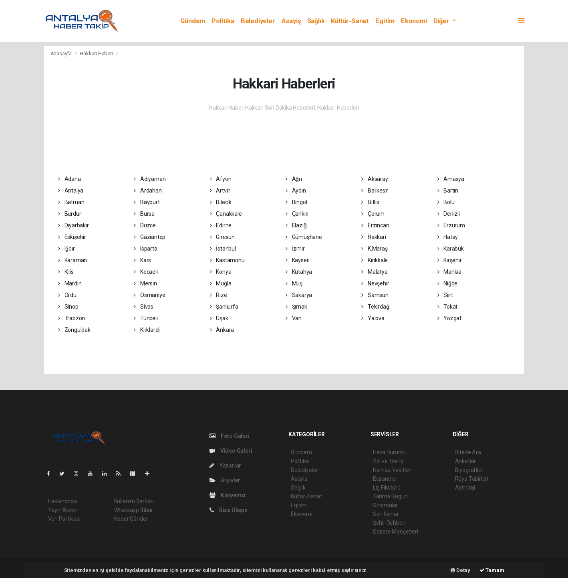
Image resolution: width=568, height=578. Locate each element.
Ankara (222, 330)
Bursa (144, 214)
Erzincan (375, 225)
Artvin (220, 190)
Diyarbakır (73, 225)
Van (294, 318)
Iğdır (66, 248)
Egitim (385, 21)
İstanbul (223, 248)
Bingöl (296, 202)
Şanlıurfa (224, 306)
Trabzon (71, 318)
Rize (218, 295)
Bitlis (370, 202)
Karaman (72, 260)
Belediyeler (258, 21)
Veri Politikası (64, 519)
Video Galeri (230, 451)
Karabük (450, 248)
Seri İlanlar (386, 514)
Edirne (221, 225)
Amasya (450, 179)
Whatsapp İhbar (133, 510)
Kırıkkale (374, 260)
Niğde (447, 283)
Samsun (374, 295)
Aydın (296, 190)
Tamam (491, 570)
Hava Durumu (390, 452)
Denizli (448, 214)
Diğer (442, 21)
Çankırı (297, 214)
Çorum (373, 214)
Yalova (372, 318)
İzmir (295, 248)
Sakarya (299, 295)
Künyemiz (227, 495)
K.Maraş (374, 248)
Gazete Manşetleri (395, 531)
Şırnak (296, 306)
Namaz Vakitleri (392, 470)
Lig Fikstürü (387, 487)
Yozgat (449, 318)
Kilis (66, 272)
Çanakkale (226, 214)
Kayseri (298, 260)
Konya (221, 272)
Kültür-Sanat (350, 21)
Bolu (446, 202)
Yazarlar (225, 465)
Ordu (67, 295)
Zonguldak (74, 330)
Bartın (447, 190)
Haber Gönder (131, 519)
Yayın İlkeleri (63, 510)
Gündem (192, 21)
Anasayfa (61, 53)
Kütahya (299, 272)
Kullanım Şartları (134, 501)
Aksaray (374, 179)
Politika (222, 21)
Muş (294, 283)
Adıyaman (149, 179)
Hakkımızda (62, 501)
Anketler (465, 461)
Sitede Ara (468, 452)
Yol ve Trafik (388, 461)
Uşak (219, 318)
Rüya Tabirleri (471, 479)
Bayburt (146, 202)
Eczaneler (385, 479)
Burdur (69, 214)
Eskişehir (72, 237)
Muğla (221, 283)
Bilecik (221, 202)
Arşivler (224, 480)
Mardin (69, 283)
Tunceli (145, 318)
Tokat (447, 306)
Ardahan (147, 190)
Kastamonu (227, 260)
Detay (460, 570)
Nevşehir (375, 283)
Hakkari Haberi (96, 53)
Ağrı (294, 179)
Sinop (68, 306)
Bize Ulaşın (228, 510)
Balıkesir (374, 190)
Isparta (145, 248)
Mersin (145, 283)
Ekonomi (414, 21)
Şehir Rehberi (389, 523)
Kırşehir (449, 260)
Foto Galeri (229, 436)
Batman (71, 202)
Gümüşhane (304, 237)
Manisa (449, 272)
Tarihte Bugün (390, 496)
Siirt (445, 295)
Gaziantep (149, 237)
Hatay (447, 237)
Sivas (143, 306)
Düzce (145, 225)
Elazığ (296, 225)
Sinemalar (385, 505)
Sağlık (316, 21)
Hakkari (373, 237)
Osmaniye (149, 295)
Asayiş (291, 21)
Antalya (70, 190)
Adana (69, 179)
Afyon (221, 179)
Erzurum (451, 225)
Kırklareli (147, 330)
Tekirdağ (375, 306)
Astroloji (465, 487)
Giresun (222, 237)
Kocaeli (145, 272)
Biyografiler (469, 470)
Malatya (374, 272)
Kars (142, 260)
